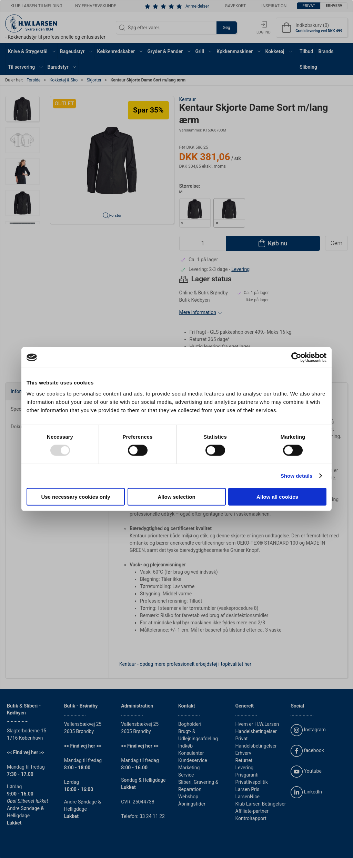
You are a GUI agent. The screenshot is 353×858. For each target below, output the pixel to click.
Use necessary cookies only (75, 496)
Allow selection (176, 496)
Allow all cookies (277, 496)
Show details (297, 476)
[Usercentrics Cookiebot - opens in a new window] (296, 357)
